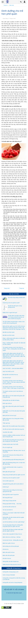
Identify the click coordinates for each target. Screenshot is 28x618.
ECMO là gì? (6, 487)
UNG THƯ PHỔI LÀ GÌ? (8, 371)
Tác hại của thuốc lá (7, 509)
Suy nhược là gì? (7, 377)
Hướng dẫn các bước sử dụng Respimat (12, 582)
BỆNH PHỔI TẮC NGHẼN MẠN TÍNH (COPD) (13, 426)
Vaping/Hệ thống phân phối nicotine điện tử (13, 483)
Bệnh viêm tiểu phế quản (9, 555)
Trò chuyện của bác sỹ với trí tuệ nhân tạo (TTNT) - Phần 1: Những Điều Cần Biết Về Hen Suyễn (14, 349)
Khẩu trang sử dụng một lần (9, 500)
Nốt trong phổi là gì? (8, 497)
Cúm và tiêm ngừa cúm (8, 480)
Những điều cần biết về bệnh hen (11, 561)
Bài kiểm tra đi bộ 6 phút (8, 332)
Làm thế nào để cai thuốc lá (9, 506)
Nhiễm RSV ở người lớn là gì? (10, 312)
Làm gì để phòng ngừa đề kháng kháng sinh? (13, 459)
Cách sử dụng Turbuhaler (9, 575)
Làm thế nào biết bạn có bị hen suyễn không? (13, 522)
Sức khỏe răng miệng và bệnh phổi (16, 297)
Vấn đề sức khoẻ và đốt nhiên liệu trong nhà (13, 429)
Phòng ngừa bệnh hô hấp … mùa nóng (12, 503)
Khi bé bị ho (5, 549)
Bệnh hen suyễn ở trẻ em (9, 543)
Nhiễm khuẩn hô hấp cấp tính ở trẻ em (12, 564)
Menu (2, 2)
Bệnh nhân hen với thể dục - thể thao (11, 537)
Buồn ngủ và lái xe (7, 403)
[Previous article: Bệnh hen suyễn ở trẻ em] (6, 288)
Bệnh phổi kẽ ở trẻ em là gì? (9, 415)
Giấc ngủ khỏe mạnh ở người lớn (11, 494)
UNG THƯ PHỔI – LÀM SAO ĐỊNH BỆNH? (13, 368)
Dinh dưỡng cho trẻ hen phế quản (12, 12)
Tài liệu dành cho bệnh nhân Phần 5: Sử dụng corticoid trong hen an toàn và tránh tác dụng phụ (16, 317)
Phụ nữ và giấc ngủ (7, 447)
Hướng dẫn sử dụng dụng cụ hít (10, 571)
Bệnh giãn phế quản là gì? (9, 471)
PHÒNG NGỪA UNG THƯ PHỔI (10, 444)
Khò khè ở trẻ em (7, 558)
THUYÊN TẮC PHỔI (7, 432)
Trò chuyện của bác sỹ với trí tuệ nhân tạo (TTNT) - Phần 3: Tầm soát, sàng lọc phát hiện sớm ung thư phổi (14, 382)
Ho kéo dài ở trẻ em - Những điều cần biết (13, 540)
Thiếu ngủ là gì (6, 423)
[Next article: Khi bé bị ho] (22, 288)
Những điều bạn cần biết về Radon (11, 400)
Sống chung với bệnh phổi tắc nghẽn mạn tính (14, 474)
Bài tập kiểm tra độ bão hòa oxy (10, 374)
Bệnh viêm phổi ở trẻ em (8, 552)
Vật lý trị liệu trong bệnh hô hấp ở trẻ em (12, 534)
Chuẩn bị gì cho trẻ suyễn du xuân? (11, 302)
